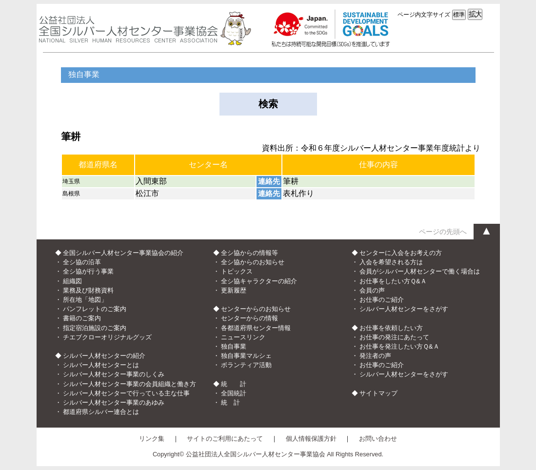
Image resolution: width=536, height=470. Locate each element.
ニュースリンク (243, 337)
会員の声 (372, 290)
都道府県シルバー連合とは (101, 411)
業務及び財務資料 (88, 290)
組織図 (72, 281)
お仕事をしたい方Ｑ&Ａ (393, 281)
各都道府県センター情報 (256, 328)
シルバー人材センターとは (101, 365)
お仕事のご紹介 (381, 299)
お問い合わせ (378, 438)
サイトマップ (378, 393)
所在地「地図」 (85, 299)
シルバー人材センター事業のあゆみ (113, 402)
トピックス (237, 271)
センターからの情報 (249, 318)
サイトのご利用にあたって (225, 438)
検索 (268, 103)
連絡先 (269, 181)
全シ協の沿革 (82, 262)
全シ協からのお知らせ (252, 262)
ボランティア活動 (246, 365)
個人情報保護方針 (311, 438)
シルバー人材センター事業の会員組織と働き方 (129, 384)
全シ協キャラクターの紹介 (259, 281)
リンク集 (151, 438)
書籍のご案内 (82, 318)
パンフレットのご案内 (94, 309)
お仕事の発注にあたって (394, 337)
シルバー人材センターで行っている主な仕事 (126, 393)
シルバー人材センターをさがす (403, 309)
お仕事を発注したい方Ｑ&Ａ (399, 346)
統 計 (230, 402)
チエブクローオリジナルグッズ (107, 337)
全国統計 (233, 393)
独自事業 (233, 346)
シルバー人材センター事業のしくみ (113, 374)
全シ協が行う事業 (88, 271)
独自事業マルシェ (246, 355)
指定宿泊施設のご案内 (94, 328)
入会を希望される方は (391, 262)
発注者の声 (375, 355)
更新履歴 (233, 290)
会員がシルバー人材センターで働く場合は (419, 271)
